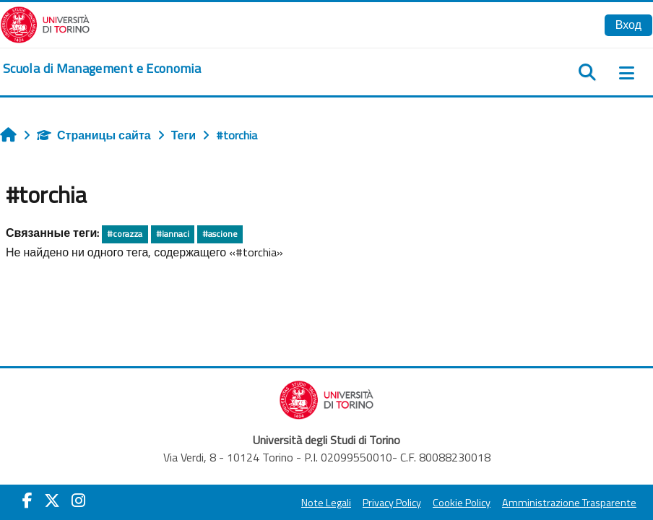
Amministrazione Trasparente (569, 503)
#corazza (124, 233)
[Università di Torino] (45, 23)
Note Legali (326, 503)
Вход (628, 24)
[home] (102, 69)
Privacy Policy (392, 503)
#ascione (220, 233)
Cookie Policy (461, 503)
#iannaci (172, 233)
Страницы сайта (94, 135)
